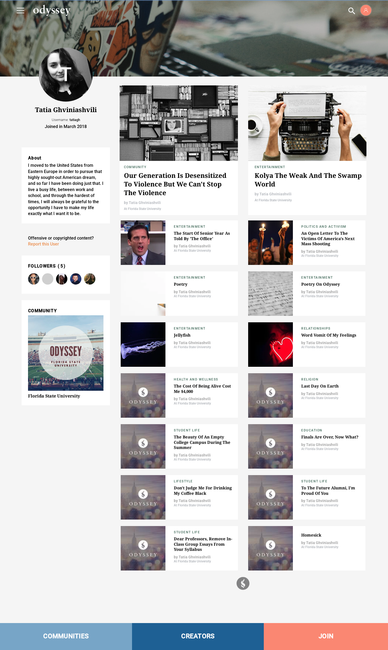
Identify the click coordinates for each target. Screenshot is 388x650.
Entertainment (270, 167)
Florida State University (54, 396)
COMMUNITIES (66, 636)
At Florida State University (142, 209)
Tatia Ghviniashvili (145, 202)
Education (312, 430)
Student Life (187, 430)
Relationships (316, 328)
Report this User (43, 244)
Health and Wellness (196, 379)
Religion (309, 379)
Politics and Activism (324, 227)
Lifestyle (183, 481)
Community (135, 167)
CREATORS (197, 636)
